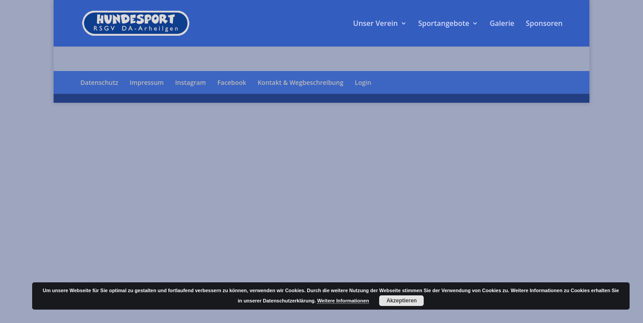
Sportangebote (443, 24)
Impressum (146, 82)
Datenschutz (99, 82)
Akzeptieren (401, 301)
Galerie (502, 24)
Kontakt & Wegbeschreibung (300, 82)
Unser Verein (375, 24)
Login (363, 82)
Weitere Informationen (343, 300)
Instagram (190, 82)
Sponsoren (544, 24)
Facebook (231, 82)
